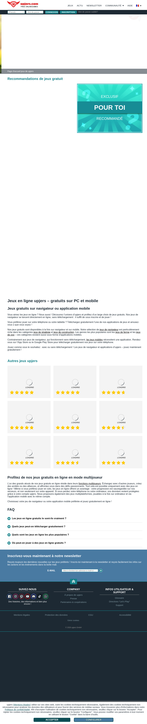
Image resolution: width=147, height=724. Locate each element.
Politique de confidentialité (17, 709)
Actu (80, 5)
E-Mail (85, 31)
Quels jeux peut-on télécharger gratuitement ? (38, 526)
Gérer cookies (73, 620)
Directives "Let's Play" (119, 601)
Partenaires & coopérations (74, 602)
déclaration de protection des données (106, 52)
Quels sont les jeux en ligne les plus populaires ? (40, 534)
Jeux (70, 5)
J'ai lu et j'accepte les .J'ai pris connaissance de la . (106, 51)
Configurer (93, 720)
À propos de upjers (73, 595)
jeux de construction (64, 332)
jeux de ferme (122, 332)
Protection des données (56, 615)
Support (119, 605)
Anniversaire (89, 43)
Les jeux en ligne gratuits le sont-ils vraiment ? (39, 518)
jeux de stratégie (41, 332)
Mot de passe (89, 37)
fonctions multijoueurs (90, 483)
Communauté (113, 5)
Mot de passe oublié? (88, 12)
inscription (68, 12)
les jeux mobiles (94, 339)
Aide (130, 5)
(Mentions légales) (22, 704)
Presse (73, 598)
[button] (73, 581)
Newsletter (94, 5)
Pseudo (85, 25)
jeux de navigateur (109, 329)
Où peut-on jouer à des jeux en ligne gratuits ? (39, 543)
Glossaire (119, 598)
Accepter (52, 720)
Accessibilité (125, 615)
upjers (22, 4)
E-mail (51, 570)
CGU (109, 48)
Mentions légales (22, 615)
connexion (100, 18)
